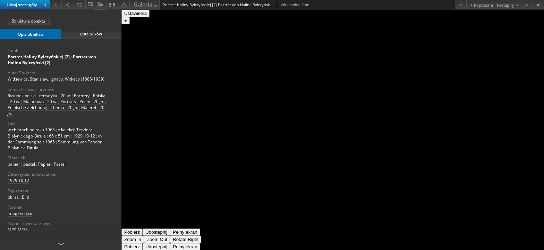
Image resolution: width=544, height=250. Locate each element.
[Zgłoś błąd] (124, 4)
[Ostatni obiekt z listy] (527, 4)
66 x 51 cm (59, 136)
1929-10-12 (84, 136)
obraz (13, 197)
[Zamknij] (538, 4)
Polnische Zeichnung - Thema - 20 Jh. (43, 107)
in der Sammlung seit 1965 (55, 139)
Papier (44, 164)
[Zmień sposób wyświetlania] (90, 4)
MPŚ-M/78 (18, 230)
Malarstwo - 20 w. (40, 102)
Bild (25, 197)
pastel (29, 164)
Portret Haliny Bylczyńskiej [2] (39, 57)
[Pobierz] (56, 4)
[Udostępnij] (68, 4)
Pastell (60, 164)
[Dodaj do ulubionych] (80, 4)
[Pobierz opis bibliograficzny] (100, 5)
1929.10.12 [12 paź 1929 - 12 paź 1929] (18, 180)
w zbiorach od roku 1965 (31, 130)
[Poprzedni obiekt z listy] (480, 4)
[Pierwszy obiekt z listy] (460, 4)
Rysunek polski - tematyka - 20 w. (39, 96)
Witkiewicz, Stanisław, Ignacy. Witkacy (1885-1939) (56, 79)
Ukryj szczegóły (27, 5)
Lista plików (91, 33)
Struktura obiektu (28, 21)
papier (14, 164)
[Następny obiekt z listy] (508, 4)
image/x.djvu (20, 213)
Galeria (146, 5)
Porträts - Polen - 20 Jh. (82, 102)
